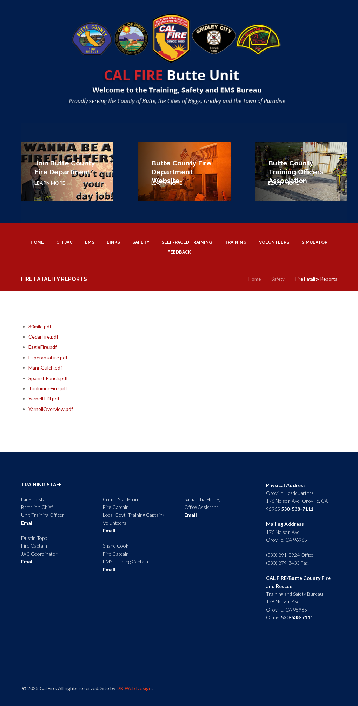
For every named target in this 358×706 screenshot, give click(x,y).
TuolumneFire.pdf (47, 388)
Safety (278, 279)
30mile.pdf (39, 326)
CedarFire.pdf (43, 337)
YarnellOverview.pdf (50, 409)
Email (27, 523)
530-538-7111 (297, 509)
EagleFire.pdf (42, 347)
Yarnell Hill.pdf (43, 398)
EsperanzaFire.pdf (47, 357)
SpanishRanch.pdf (48, 378)
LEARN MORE (49, 183)
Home (254, 279)
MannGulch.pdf (45, 368)
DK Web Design (134, 688)
